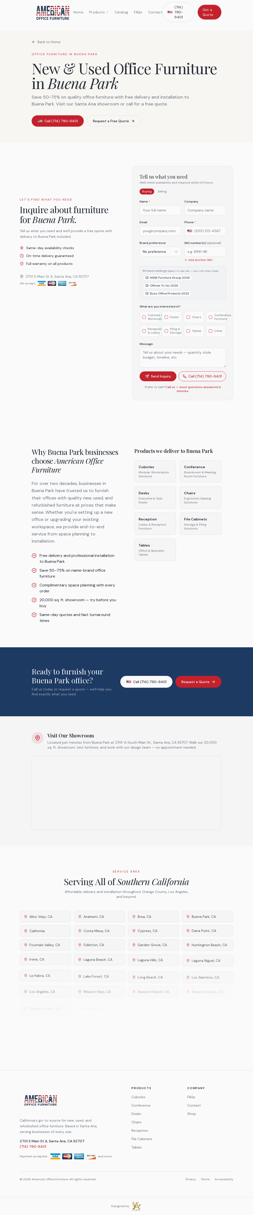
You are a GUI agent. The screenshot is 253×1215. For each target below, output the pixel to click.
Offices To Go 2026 (162, 291)
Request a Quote (198, 682)
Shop (191, 1114)
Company (191, 207)
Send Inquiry (158, 382)
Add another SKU (198, 266)
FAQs (191, 1097)
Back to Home (46, 42)
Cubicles (138, 1097)
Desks (136, 1114)
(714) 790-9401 (33, 1146)
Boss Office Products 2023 (167, 299)
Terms (205, 1179)
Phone (190, 228)
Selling (162, 197)
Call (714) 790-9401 (202, 382)
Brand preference (153, 249)
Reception (139, 1130)
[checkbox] (144, 323)
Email (143, 228)
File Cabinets (141, 1139)
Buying (147, 197)
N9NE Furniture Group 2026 (168, 284)
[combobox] (160, 257)
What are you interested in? (160, 312)
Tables (136, 1147)
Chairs (136, 1122)
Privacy (191, 1179)
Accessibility (224, 1179)
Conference (140, 1105)
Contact (194, 1105)
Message (146, 350)
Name (145, 207)
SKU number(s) (202, 249)
